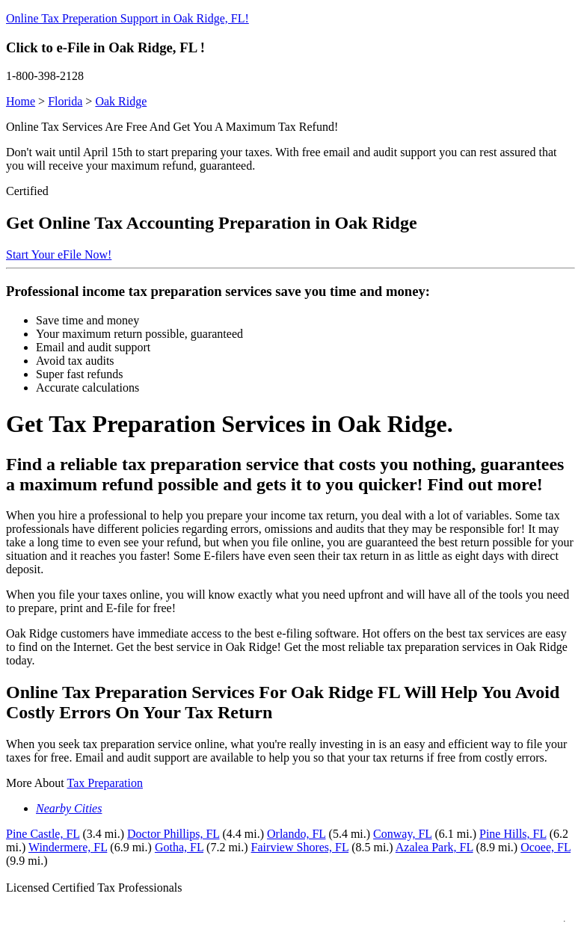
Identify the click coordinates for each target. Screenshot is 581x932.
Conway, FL (402, 833)
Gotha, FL (179, 847)
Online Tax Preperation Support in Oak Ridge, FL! (127, 18)
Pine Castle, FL (43, 833)
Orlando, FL (296, 833)
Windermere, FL (67, 847)
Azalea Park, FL (434, 847)
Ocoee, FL (545, 847)
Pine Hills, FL (513, 833)
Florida (65, 101)
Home (20, 101)
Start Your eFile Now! (58, 254)
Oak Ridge (121, 101)
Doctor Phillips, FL (173, 833)
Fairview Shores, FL (300, 847)
